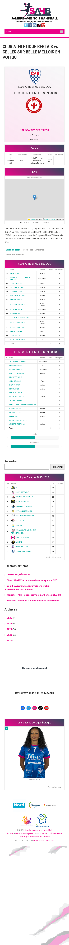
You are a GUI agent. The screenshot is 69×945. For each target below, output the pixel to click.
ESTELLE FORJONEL (17, 339)
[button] (34, 197)
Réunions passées (15, 254)
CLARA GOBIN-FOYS (17, 323)
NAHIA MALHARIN (17, 328)
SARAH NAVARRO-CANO (19, 317)
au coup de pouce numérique (43, 840)
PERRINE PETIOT (15, 412)
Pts (53, 483)
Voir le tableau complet (54, 557)
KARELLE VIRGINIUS (17, 304)
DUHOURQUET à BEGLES (34, 177)
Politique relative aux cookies (35, 836)
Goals (51, 269)
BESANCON (17, 521)
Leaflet (31, 219)
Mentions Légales (24, 833)
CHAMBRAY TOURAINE (22, 506)
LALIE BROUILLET (16, 313)
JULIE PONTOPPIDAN (17, 424)
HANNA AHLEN (15, 408)
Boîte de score (13, 249)
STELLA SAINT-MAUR (21, 551)
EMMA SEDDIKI (16, 332)
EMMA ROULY (14, 416)
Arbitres (39, 249)
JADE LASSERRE (16, 284)
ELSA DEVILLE (15, 273)
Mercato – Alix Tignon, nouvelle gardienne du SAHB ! (34, 594)
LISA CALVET (14, 389)
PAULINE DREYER (16, 299)
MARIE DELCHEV (15, 393)
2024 (9, 623)
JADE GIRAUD (15, 336)
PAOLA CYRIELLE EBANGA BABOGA (22, 405)
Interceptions (59, 269)
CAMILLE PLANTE (15, 369)
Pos (7, 483)
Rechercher (10, 461)
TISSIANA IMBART (16, 401)
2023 (9, 629)
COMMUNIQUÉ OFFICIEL (19, 574)
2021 (9, 640)
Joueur (12, 269)
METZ (15, 487)
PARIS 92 (16, 542)
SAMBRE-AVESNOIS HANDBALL (34, 18)
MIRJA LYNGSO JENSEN (18, 420)
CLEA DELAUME (15, 381)
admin (10, 833)
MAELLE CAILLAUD (16, 373)
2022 (9, 634)
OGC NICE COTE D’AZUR (22, 497)
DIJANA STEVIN (15, 385)
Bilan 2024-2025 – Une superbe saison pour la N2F (32, 580)
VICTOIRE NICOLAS (17, 287)
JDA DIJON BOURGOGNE (22, 516)
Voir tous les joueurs (55, 787)
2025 (9, 617)
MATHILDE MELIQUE (17, 295)
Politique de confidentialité (48, 833)
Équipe (13, 483)
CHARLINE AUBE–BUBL (18, 397)
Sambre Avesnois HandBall (38, 829)
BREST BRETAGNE (20, 492)
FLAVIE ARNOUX (15, 377)
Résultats (28, 249)
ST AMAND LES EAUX (21, 511)
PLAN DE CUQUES (20, 502)
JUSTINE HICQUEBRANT (18, 361)
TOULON (16, 525)
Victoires (60, 483)
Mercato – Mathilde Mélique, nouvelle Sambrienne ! (33, 600)
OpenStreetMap (49, 219)
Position (42, 269)
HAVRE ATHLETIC (19, 547)
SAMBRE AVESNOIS (20, 537)
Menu (8, 31)
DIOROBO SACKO (16, 310)
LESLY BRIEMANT (15, 365)
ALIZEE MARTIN (16, 291)
